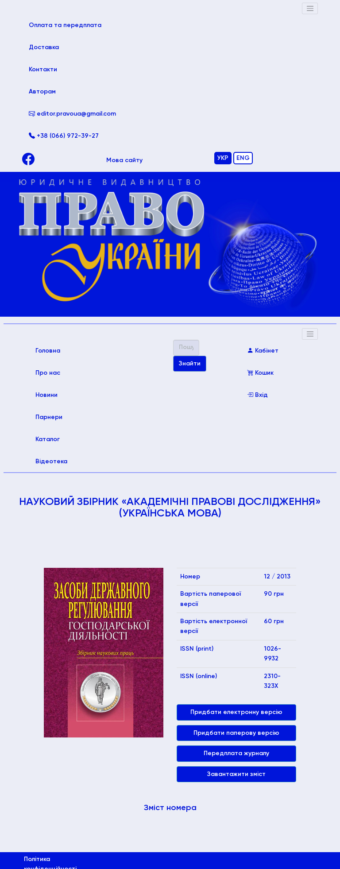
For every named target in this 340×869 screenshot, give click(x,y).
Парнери (48, 417)
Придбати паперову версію (236, 733)
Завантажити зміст (236, 774)
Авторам (42, 92)
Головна (60, 349)
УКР (222, 158)
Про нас (47, 373)
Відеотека (51, 461)
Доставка (44, 47)
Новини (46, 395)
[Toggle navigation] (310, 8)
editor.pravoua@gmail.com (72, 114)
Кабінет (262, 351)
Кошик (260, 373)
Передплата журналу (236, 753)
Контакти (43, 69)
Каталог (47, 439)
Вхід (257, 395)
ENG (243, 158)
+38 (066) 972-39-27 (64, 136)
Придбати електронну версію (236, 712)
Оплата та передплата (72, 24)
